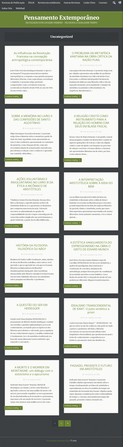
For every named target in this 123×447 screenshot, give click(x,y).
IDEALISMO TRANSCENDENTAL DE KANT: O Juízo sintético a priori (91, 309)
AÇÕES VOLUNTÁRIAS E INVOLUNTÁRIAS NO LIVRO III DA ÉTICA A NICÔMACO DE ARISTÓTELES (32, 184)
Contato (103, 2)
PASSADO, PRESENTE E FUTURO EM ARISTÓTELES (91, 367)
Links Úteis (89, 2)
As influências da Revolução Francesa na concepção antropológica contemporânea (32, 56)
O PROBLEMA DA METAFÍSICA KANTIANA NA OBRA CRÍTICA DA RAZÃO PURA (91, 56)
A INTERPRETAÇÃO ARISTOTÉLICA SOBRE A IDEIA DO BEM (91, 183)
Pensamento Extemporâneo (61, 17)
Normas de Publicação (13, 2)
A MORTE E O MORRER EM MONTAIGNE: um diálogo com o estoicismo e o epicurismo (32, 370)
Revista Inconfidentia (49, 2)
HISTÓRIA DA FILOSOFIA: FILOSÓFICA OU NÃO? (32, 247)
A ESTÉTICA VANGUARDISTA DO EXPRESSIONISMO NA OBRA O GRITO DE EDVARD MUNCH (91, 246)
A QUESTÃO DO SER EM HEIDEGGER (32, 306)
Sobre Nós (7, 8)
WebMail (20, 8)
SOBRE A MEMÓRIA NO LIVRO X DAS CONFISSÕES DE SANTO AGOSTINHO (31, 119)
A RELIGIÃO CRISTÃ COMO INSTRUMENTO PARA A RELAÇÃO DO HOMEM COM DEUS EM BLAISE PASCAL (91, 121)
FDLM (31, 2)
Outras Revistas (72, 2)
